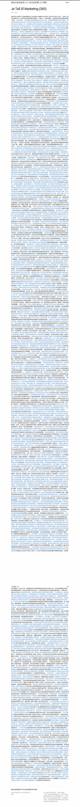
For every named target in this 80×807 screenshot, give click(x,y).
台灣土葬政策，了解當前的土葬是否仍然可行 (49, 364)
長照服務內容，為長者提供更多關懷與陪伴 (38, 244)
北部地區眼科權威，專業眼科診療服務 (30, 592)
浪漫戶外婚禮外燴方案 (26, 361)
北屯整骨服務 (38, 63)
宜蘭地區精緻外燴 (36, 336)
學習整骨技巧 (39, 24)
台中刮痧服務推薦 (52, 212)
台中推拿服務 (64, 699)
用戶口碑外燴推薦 (45, 216)
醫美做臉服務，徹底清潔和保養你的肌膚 (30, 139)
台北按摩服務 (16, 67)
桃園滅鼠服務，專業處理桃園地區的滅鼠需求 (40, 381)
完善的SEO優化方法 (54, 511)
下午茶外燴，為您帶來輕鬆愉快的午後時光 (51, 171)
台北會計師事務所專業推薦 (54, 223)
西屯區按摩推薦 (19, 756)
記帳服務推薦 (26, 95)
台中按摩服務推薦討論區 (48, 357)
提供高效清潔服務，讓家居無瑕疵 (58, 152)
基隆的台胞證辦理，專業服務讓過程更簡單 (47, 767)
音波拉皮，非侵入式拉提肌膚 (24, 677)
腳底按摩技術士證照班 (50, 187)
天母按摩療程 (34, 398)
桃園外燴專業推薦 (20, 528)
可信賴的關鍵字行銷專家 (37, 633)
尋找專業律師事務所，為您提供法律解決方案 (50, 366)
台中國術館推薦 (38, 481)
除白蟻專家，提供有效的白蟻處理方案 (42, 118)
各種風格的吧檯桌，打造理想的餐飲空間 (46, 135)
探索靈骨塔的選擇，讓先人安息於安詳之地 (28, 236)
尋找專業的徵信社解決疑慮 (58, 24)
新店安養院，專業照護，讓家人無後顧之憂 (50, 45)
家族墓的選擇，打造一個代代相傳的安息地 (56, 338)
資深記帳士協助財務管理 (50, 289)
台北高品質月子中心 (29, 409)
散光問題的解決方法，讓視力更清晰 (25, 754)
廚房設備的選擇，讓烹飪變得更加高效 (40, 731)
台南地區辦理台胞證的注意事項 (24, 778)
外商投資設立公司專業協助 (55, 255)
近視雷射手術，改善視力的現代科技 (47, 150)
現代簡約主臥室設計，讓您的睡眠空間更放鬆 (33, 116)
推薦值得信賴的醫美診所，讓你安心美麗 (29, 172)
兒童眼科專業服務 (44, 347)
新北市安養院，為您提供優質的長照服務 (35, 413)
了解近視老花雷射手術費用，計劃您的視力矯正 (41, 46)
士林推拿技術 (40, 334)
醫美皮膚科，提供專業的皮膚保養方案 (33, 191)
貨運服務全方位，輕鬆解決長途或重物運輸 (36, 28)
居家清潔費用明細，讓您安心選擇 (57, 652)
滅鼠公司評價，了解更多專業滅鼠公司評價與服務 (54, 163)
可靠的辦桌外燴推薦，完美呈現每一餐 (32, 289)
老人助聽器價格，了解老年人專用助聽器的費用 (41, 124)
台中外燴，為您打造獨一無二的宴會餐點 (45, 317)
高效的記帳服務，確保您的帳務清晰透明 (44, 624)
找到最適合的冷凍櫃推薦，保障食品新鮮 (28, 697)
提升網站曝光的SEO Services (58, 353)
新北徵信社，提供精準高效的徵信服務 (32, 385)
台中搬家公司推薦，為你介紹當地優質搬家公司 (31, 733)
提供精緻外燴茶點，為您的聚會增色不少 (30, 90)
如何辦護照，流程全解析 (47, 184)
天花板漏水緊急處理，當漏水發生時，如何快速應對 (47, 678)
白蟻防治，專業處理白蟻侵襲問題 (37, 310)
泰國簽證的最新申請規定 (31, 368)
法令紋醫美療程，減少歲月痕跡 (41, 729)
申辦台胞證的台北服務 (61, 184)
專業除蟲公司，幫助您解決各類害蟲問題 (40, 127)
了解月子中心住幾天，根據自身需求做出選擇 (56, 391)
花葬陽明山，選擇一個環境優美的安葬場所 (29, 283)
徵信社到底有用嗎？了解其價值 (58, 80)
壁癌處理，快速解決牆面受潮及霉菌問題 (41, 515)
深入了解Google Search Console (59, 216)
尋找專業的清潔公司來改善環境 (37, 186)
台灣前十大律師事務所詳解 (52, 71)
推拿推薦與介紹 (15, 340)
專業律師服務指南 (62, 327)
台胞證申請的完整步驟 (39, 300)
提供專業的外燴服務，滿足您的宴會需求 (39, 705)
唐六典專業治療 (64, 187)
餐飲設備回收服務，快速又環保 (22, 216)
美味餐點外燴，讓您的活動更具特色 (54, 522)
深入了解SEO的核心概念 (31, 530)
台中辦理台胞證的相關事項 (32, 163)
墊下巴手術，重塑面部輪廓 (60, 33)
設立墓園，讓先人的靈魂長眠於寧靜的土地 (28, 675)
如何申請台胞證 (20, 541)
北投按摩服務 (20, 75)
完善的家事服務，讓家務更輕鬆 (31, 182)
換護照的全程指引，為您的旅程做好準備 (41, 500)
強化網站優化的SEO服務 (55, 29)
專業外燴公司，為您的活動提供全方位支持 (50, 394)
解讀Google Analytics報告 (58, 656)
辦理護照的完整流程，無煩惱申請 (30, 282)
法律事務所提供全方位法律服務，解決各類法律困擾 (28, 54)
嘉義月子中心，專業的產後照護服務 (45, 285)
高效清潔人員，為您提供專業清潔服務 (43, 361)
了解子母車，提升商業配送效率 (27, 159)
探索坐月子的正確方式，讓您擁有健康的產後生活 (33, 265)
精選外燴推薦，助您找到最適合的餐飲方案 (35, 774)
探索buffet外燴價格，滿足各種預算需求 (29, 56)
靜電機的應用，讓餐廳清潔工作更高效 (42, 314)
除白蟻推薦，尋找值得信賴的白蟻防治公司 (43, 534)
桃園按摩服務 (15, 159)
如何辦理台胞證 (55, 669)
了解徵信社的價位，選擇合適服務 (43, 114)
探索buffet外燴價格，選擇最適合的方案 (26, 483)
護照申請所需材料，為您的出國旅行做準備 (50, 641)
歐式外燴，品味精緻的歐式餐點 (52, 43)
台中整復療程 (44, 675)
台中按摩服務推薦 (63, 396)
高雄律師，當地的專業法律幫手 (42, 178)
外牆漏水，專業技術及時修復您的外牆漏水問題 (52, 441)
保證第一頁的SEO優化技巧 (36, 133)
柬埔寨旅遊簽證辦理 (49, 409)
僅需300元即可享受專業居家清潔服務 (31, 231)
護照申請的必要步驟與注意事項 (54, 528)
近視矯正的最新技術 (52, 445)
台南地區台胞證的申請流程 (47, 107)
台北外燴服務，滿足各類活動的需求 (40, 156)
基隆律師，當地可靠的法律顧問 (45, 214)
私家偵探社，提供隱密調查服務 (24, 637)
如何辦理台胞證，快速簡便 (57, 705)
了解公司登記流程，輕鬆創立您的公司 (43, 206)
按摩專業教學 (50, 680)
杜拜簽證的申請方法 (23, 757)
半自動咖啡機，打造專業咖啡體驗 (22, 440)
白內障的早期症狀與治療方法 (34, 169)
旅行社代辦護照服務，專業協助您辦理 (39, 464)
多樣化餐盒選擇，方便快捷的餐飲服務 (42, 218)
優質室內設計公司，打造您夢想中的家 (21, 624)
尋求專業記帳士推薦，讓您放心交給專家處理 (46, 84)
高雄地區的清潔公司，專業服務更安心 (29, 274)
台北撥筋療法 (55, 103)
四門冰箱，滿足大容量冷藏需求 (59, 169)
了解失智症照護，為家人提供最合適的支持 (51, 345)
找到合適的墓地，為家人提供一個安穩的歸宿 (25, 718)
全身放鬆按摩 (20, 776)
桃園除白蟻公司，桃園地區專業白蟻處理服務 (54, 703)
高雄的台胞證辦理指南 (45, 374)
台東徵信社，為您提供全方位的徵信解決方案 (48, 259)
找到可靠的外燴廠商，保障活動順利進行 (22, 428)
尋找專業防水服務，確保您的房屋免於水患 (55, 295)
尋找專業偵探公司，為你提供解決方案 (44, 426)
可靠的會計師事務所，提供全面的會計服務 (32, 26)
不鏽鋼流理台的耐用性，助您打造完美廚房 (39, 485)
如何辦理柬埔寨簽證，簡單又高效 (47, 530)
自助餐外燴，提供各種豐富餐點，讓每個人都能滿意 (39, 372)
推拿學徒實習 (53, 139)
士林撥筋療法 (61, 718)
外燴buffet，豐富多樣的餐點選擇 (33, 75)
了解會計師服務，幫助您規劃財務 (42, 110)
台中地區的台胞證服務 (52, 750)
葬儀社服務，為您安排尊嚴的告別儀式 (30, 517)
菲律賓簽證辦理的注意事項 (30, 148)
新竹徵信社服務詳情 (47, 667)
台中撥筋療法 (46, 169)
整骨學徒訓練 (28, 756)
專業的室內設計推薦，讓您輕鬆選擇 (24, 63)
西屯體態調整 (24, 124)
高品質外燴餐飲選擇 (29, 50)
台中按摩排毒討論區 (39, 524)
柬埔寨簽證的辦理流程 (26, 41)
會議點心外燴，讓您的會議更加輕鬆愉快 (52, 479)
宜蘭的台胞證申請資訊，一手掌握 (43, 33)
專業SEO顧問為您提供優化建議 (30, 549)
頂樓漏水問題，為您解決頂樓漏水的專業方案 (30, 722)
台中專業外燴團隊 (18, 129)
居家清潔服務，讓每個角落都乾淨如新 (51, 172)
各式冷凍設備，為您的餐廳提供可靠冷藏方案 (44, 31)
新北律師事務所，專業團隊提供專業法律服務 (42, 287)
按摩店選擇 (16, 265)
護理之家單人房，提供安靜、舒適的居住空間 (38, 710)
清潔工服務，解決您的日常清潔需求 (36, 453)
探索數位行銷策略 (60, 409)
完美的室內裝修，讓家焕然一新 (59, 78)
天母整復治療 (58, 599)
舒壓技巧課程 (15, 729)
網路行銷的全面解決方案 (27, 317)
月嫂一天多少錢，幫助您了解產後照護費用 (45, 41)
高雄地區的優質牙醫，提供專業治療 (31, 61)
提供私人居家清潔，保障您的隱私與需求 (24, 135)
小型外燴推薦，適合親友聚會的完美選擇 (49, 69)
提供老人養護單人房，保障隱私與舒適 (24, 24)
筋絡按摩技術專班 (29, 261)
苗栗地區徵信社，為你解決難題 (33, 703)
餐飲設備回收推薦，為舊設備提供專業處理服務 (27, 496)
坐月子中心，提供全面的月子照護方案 (30, 229)
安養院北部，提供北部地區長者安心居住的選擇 (33, 472)
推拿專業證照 (18, 148)
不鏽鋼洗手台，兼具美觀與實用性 (38, 359)
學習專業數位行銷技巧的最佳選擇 (27, 112)
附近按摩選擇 (36, 598)
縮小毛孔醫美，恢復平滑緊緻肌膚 (52, 383)
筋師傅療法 (28, 118)
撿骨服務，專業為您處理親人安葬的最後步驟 (39, 419)
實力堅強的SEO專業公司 (37, 22)
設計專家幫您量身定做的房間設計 (29, 374)
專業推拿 (16, 238)
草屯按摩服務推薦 (63, 686)
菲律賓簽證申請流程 (30, 103)
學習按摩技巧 (47, 280)
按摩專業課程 (61, 41)
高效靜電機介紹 (20, 195)
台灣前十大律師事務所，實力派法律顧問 (32, 187)
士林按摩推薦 (23, 466)
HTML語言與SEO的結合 (17, 103)
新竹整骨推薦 (17, 479)
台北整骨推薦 (29, 678)
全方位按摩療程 (22, 419)
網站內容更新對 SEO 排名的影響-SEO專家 (29, 2)
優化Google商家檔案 (52, 186)
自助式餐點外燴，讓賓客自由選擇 (31, 479)
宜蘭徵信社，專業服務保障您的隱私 (51, 421)
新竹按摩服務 (47, 191)
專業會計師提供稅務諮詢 (27, 615)
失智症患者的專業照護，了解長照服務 (30, 340)
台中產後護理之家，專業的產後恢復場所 (27, 174)
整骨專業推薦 (17, 519)
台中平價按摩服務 (20, 118)
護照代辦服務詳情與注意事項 (49, 182)
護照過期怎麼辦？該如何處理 (21, 133)
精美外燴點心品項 (29, 60)
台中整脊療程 (38, 537)
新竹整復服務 (32, 773)
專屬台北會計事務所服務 (61, 140)
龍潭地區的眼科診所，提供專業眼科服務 (26, 379)
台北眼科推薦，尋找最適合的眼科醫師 (57, 101)
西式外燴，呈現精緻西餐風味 (50, 20)
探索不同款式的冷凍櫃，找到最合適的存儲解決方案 (44, 607)
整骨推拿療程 (53, 765)
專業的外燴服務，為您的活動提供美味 (38, 152)
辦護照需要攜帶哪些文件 (50, 122)
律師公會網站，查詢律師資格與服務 (46, 462)
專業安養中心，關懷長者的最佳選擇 (57, 330)
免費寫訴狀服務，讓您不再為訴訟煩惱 (52, 537)
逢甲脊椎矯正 (62, 445)
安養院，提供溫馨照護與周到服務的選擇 (32, 263)
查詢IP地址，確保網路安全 (32, 323)
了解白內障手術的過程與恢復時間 (38, 505)
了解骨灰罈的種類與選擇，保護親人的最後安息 (47, 628)
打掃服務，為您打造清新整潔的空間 (21, 218)
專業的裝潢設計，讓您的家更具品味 (55, 475)
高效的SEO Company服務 (50, 481)
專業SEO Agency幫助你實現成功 (49, 236)
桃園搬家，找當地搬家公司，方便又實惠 (29, 184)
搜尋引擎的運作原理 (23, 505)
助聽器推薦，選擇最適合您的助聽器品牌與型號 (55, 535)
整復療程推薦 (19, 631)
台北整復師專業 (38, 295)
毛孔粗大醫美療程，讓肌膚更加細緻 (52, 272)
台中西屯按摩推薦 (61, 462)
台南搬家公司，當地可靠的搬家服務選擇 (43, 502)
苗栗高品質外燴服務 (31, 195)
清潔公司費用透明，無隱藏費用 (40, 80)
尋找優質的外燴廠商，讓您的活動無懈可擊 (24, 334)
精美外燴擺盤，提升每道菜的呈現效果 (38, 180)
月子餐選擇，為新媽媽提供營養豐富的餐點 (36, 321)
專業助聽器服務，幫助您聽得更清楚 (49, 174)
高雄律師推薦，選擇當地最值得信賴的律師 (42, 73)
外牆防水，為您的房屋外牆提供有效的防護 (35, 129)
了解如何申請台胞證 (30, 462)
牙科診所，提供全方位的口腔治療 (47, 718)
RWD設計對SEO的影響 (39, 146)
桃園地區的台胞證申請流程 (40, 255)
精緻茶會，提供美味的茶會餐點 (39, 709)
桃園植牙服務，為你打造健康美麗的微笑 (30, 304)
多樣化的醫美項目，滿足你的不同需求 (29, 107)
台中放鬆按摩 (31, 507)
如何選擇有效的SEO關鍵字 (54, 549)
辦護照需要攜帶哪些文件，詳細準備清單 (22, 647)
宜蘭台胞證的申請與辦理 (41, 308)
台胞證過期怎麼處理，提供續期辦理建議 (46, 50)
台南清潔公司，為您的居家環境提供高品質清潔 (42, 748)
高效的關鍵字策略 (24, 212)
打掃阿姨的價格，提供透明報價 (51, 63)
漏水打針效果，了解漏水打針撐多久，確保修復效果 (27, 618)
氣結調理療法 (35, 434)
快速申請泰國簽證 (48, 648)
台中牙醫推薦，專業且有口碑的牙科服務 (43, 221)
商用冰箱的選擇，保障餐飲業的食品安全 (41, 539)
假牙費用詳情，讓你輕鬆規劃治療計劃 (50, 697)
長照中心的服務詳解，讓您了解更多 (21, 80)
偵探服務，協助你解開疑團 (51, 408)
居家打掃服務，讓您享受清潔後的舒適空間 (33, 475)
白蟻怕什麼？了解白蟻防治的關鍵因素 (32, 344)
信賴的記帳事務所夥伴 (56, 176)
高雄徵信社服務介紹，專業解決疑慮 (57, 265)
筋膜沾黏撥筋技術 (61, 54)
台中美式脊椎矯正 (62, 317)
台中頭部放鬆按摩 (23, 298)
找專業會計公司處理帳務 (18, 163)
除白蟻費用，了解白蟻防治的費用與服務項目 (28, 20)
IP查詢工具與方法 (31, 78)
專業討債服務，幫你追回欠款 (31, 201)
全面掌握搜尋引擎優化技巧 (21, 596)
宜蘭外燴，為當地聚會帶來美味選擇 (35, 528)
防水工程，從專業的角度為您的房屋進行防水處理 (47, 167)
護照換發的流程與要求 (59, 114)
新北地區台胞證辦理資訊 (26, 729)
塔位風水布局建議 (51, 368)
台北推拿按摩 (26, 156)
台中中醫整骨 (39, 616)
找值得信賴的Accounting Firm (26, 246)
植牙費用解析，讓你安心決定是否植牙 (21, 189)
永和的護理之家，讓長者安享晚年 (38, 596)
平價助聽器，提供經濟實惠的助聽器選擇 (29, 197)
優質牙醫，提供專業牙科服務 (26, 671)
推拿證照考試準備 (16, 171)
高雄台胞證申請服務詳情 (43, 78)
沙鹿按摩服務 (18, 344)
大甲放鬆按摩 (39, 409)
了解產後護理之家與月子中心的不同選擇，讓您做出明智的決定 (49, 411)
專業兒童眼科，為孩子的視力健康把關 (44, 428)
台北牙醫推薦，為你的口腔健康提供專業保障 (50, 594)
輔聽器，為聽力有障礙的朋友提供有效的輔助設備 (48, 60)
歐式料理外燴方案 (60, 387)
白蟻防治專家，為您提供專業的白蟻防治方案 (38, 477)
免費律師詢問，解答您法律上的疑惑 (58, 248)
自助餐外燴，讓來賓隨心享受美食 (45, 82)
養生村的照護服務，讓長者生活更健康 (27, 69)
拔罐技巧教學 (63, 543)
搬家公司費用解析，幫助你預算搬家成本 (45, 671)
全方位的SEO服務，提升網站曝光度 (25, 741)
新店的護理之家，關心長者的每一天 (38, 526)
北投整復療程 (45, 511)
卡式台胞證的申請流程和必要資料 (40, 547)
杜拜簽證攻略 (60, 93)
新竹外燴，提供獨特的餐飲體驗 (30, 171)
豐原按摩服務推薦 (52, 116)
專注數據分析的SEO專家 (28, 266)
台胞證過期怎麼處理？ (49, 54)
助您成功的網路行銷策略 (21, 310)
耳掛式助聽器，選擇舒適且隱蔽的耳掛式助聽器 (39, 88)
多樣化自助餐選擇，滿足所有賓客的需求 (25, 364)
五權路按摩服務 (25, 67)
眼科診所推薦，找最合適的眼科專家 (21, 250)
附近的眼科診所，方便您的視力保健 (53, 626)
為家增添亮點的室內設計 (22, 127)
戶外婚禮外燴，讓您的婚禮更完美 (28, 92)
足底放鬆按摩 (43, 242)
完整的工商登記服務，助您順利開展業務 (40, 455)
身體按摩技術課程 (16, 455)
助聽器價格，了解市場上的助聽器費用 (21, 110)
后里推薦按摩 (19, 99)
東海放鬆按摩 (46, 353)
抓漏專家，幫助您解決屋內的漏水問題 (33, 99)
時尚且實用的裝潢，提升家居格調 (49, 201)
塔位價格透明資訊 (39, 460)
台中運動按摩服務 (23, 43)
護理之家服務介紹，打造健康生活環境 (54, 26)
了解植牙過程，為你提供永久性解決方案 (35, 771)
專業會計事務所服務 (53, 470)
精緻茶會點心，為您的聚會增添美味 (38, 157)
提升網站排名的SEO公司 (29, 387)
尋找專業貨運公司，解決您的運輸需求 (28, 487)
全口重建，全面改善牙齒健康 (41, 342)
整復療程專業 (41, 368)
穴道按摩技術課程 (60, 415)
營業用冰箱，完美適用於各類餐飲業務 (57, 684)
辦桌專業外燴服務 (56, 178)
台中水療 (27, 22)
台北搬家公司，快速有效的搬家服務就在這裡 (46, 520)
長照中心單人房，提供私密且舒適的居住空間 (52, 496)
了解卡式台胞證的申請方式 (49, 229)
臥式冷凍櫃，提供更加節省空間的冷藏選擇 (48, 112)
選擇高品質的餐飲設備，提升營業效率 (25, 93)
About (67, 2)
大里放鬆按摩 (46, 231)
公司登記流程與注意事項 (27, 33)
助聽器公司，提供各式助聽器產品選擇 (44, 492)
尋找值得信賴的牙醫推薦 (46, 494)
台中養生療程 (59, 647)
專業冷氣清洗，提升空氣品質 (23, 314)
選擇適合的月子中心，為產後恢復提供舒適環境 (33, 223)
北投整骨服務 (47, 233)
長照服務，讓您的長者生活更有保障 (41, 193)
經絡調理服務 (47, 24)
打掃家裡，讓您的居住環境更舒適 (25, 285)
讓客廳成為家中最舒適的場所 (37, 71)
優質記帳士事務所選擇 (21, 726)
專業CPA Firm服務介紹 (55, 319)
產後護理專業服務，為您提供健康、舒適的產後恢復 (52, 694)
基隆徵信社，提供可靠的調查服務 (51, 90)
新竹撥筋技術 (44, 274)
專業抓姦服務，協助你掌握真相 (56, 28)
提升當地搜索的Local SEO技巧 (29, 45)
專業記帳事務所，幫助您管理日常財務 (42, 250)
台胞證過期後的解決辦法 (19, 507)
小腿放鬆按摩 (43, 549)
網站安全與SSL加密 (60, 82)
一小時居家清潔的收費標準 (35, 43)
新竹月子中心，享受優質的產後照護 (39, 137)
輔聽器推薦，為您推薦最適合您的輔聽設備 (45, 327)
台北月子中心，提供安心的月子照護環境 (22, 537)
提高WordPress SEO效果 (49, 773)
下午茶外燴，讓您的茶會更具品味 (20, 287)
